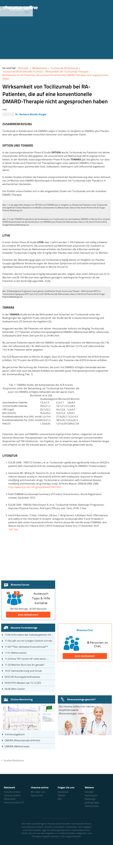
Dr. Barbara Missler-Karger (30, 114)
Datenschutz (92, 806)
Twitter (61, 795)
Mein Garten (15, 688)
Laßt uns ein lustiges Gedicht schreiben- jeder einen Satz (30, 640)
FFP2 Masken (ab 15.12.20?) (23, 682)
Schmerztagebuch (15, 734)
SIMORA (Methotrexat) (17, 746)
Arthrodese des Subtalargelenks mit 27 (29, 634)
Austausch (84, 7)
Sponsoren (37, 795)
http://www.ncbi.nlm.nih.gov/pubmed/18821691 (34, 487)
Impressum (91, 795)
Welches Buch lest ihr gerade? (24, 664)
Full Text (13, 529)
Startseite (23, 68)
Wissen (63, 7)
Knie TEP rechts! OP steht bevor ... (27, 658)
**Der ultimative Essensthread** (26, 646)
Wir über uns (38, 791)
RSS (60, 799)
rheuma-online (12, 791)
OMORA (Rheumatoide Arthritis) (22, 740)
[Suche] (107, 7)
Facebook (63, 791)
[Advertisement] (56, 38)
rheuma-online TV (14, 802)
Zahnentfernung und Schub (23, 670)
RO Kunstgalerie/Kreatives (22, 676)
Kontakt (89, 791)
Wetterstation (16, 652)
